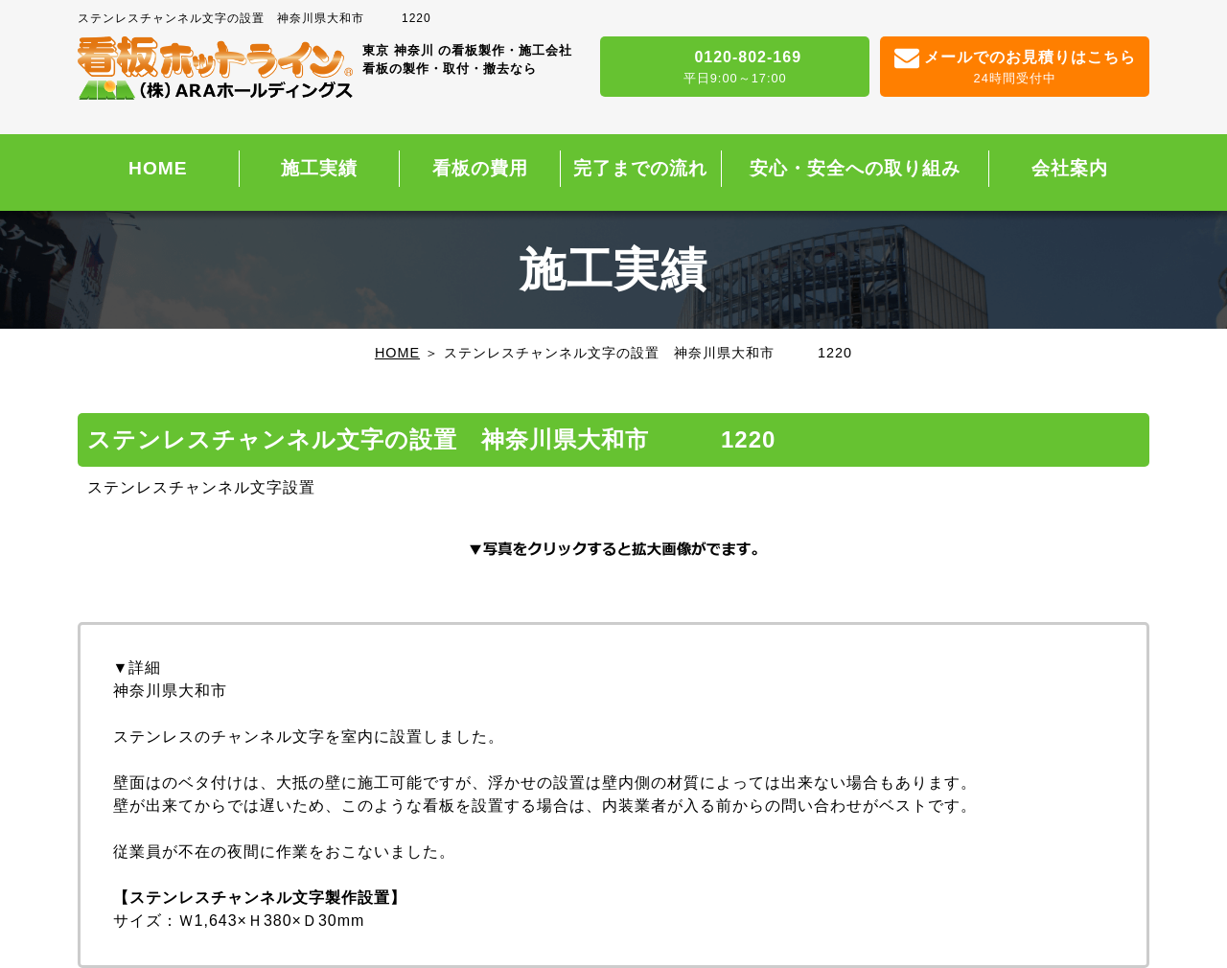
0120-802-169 (734, 68)
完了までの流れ (640, 168)
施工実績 (319, 168)
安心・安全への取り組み (855, 168)
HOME (158, 168)
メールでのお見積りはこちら (1014, 68)
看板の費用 (480, 168)
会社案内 (1069, 168)
